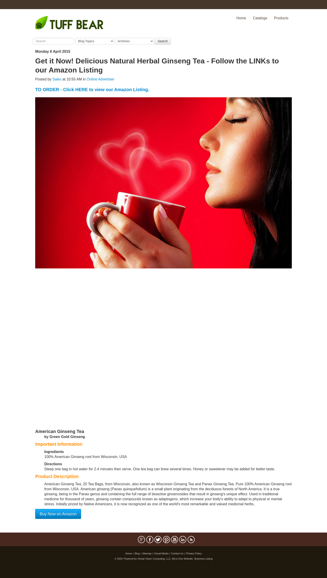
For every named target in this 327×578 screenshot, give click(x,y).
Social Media (161, 553)
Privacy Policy (194, 553)
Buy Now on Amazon (58, 514)
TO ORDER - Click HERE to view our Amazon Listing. (92, 89)
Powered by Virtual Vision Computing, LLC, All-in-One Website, (158, 558)
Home (241, 18)
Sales (57, 79)
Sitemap (146, 553)
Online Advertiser (100, 79)
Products (281, 18)
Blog (137, 553)
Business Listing (203, 558)
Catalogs (260, 18)
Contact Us (177, 553)
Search (163, 41)
